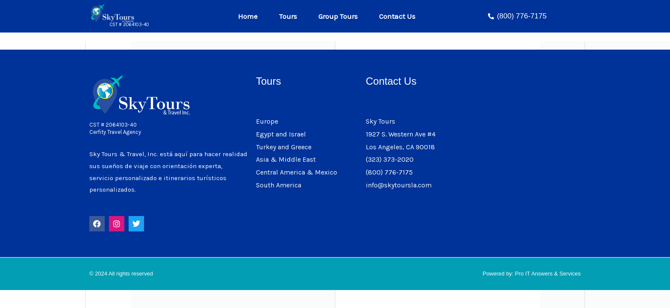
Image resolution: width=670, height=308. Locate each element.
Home (250, 16)
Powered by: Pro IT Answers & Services (531, 273)
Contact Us (397, 16)
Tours (290, 16)
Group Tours (340, 16)
